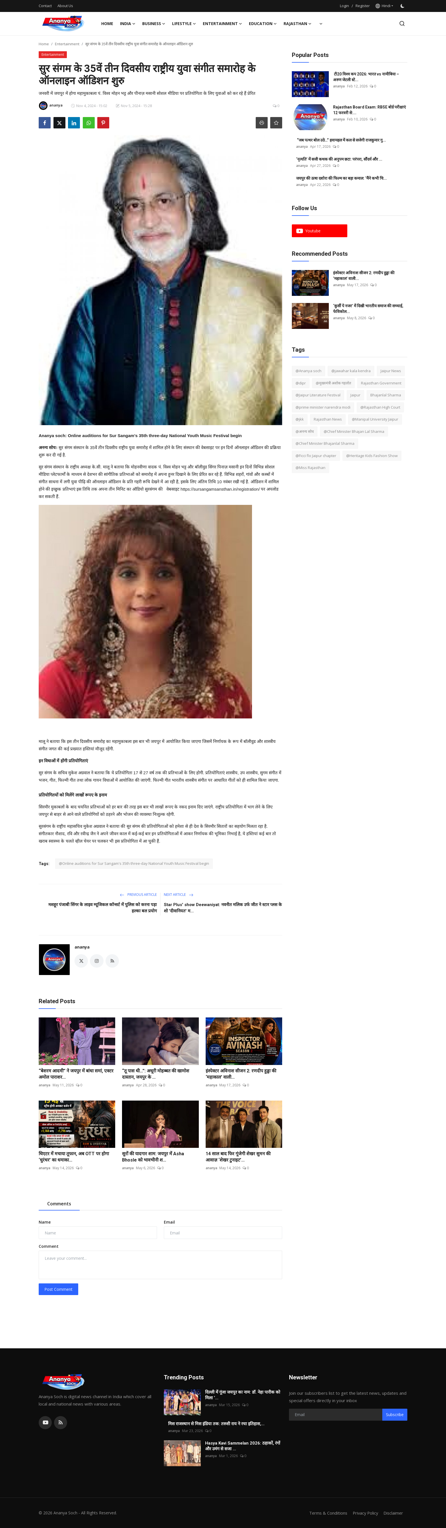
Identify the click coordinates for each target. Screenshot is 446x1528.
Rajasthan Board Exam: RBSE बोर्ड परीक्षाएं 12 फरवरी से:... (369, 110)
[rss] (60, 1422)
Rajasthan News (328, 419)
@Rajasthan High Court (380, 407)
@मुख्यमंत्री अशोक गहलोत (333, 383)
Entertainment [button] (222, 24)
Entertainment (67, 43)
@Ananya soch (308, 370)
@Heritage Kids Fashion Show (372, 455)
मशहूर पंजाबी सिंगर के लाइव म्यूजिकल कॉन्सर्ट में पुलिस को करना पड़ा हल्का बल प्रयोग (102, 907)
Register (363, 5)
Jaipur (355, 395)
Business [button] (153, 24)
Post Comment (58, 1289)
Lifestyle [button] (184, 24)
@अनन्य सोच (305, 431)
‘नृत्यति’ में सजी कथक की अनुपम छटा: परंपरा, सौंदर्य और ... (339, 159)
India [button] (127, 24)
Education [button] (263, 24)
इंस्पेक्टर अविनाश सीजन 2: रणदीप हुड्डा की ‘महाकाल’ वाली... (241, 1074)
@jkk (300, 419)
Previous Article (138, 894)
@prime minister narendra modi (323, 407)
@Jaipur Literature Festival (318, 395)
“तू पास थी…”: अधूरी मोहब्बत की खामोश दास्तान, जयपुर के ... (155, 1074)
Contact (45, 5)
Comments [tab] (59, 1204)
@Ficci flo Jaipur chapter (316, 455)
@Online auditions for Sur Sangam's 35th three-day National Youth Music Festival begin (134, 863)
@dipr (301, 383)
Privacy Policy (364, 1513)
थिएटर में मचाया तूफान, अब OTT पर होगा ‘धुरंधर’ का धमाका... (74, 1157)
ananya (82, 947)
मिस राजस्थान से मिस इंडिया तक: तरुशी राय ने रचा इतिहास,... (216, 1423)
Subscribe (395, 1414)
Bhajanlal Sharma (385, 395)
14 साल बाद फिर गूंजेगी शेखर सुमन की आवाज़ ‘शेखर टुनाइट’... (238, 1157)
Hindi (383, 5)
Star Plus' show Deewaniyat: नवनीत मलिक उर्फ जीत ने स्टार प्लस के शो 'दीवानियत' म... (223, 907)
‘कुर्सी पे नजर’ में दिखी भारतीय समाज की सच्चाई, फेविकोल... (368, 309)
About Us (65, 5)
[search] (402, 23)
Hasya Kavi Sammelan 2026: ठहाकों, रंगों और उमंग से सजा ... (242, 1446)
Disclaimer (393, 1513)
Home (107, 23)
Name (45, 1222)
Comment (49, 1246)
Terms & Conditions (325, 1513)
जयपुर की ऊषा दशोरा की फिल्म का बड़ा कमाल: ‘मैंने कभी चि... (341, 178)
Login (344, 5)
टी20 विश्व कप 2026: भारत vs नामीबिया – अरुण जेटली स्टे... (366, 77)
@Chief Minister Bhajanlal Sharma (325, 443)
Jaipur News (391, 370)
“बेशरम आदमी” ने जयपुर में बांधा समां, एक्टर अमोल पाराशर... (76, 1074)
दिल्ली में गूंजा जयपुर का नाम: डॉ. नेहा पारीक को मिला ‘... (242, 1395)
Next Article (178, 894)
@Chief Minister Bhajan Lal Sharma (354, 431)
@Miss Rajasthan (310, 467)
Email (169, 1222)
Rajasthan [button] (297, 24)
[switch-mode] (403, 6)
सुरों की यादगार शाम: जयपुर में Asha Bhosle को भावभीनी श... (153, 1157)
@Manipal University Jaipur (375, 419)
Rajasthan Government (381, 383)
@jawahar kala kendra (351, 370)
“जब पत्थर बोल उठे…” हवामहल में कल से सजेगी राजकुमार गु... (341, 140)
